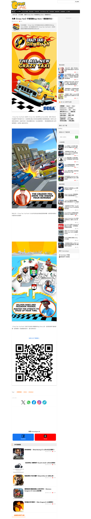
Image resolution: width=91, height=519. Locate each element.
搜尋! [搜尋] (77, 1)
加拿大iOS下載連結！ (34, 338)
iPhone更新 (70, 119)
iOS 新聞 (18, 11)
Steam (68, 106)
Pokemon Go (63, 109)
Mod (74, 109)
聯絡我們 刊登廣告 (64, 256)
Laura (69, 117)
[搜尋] (65, 1)
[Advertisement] (34, 231)
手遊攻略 (37, 11)
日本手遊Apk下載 (44, 11)
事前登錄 (31, 11)
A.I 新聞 (68, 11)
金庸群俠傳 (63, 119)
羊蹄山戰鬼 (71, 120)
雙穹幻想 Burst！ (64, 111)
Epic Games (63, 113)
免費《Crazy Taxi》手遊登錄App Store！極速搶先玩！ (38, 14)
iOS (70, 109)
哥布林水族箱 (63, 120)
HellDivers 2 (63, 107)
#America (31, 392)
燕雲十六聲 (71, 115)
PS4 (69, 113)
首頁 (13, 11)
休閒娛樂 (63, 11)
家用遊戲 (52, 11)
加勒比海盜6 (63, 115)
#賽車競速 (19, 392)
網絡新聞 (57, 11)
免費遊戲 (62, 106)
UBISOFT (70, 107)
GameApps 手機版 (64, 255)
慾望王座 (73, 111)
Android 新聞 (25, 11)
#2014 (25, 392)
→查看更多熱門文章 (18, 515)
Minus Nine (63, 117)
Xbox (73, 106)
